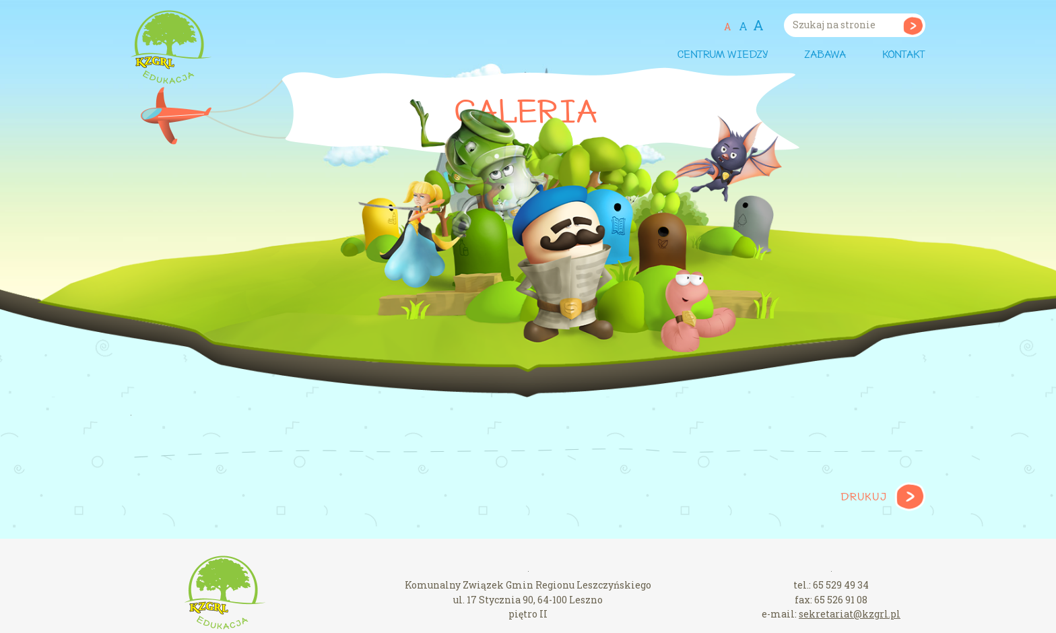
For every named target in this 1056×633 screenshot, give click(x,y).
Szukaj (913, 25)
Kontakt (903, 55)
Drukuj (863, 497)
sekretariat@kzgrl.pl (849, 613)
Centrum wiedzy (722, 55)
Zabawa (825, 55)
